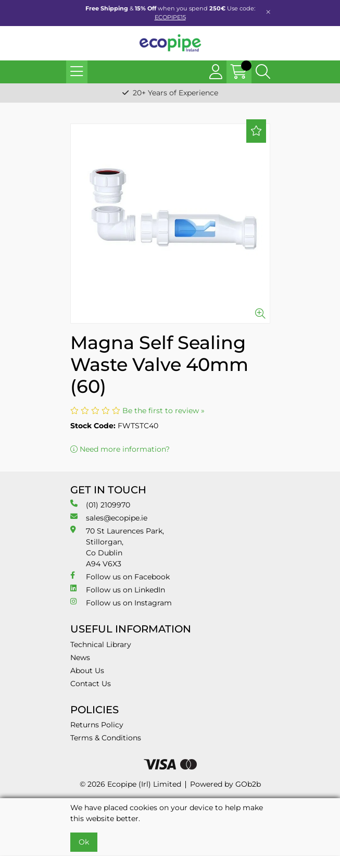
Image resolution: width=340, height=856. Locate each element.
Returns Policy (96, 724)
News (80, 657)
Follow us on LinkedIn (117, 589)
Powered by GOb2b (225, 784)
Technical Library (100, 644)
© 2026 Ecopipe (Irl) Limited (130, 784)
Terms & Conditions (105, 737)
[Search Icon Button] (262, 71)
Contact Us (90, 683)
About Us (87, 670)
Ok (84, 842)
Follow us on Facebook (120, 576)
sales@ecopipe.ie (108, 518)
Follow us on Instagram (121, 602)
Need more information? (120, 449)
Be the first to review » (163, 410)
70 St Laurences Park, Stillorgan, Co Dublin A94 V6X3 (117, 547)
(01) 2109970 (100, 505)
